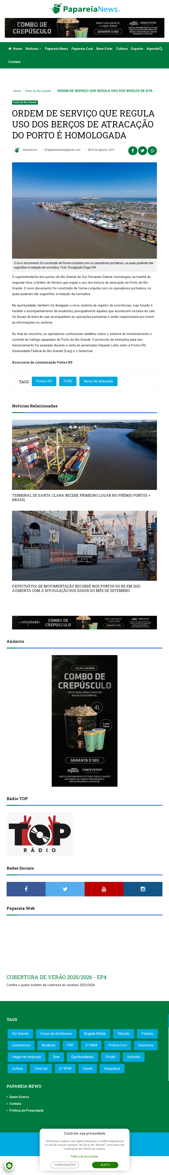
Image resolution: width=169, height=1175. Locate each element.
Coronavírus (21, 1045)
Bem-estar (104, 49)
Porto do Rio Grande (38, 91)
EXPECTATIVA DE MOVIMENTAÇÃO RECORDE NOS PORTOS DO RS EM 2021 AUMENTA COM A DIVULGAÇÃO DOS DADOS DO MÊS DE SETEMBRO (76, 588)
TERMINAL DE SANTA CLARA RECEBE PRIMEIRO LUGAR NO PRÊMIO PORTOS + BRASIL (81, 497)
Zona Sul (41, 1068)
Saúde (88, 1068)
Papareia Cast (82, 49)
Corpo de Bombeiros (56, 1034)
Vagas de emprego (26, 1057)
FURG (68, 381)
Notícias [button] (33, 49)
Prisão (110, 1057)
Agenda (153, 49)
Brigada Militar (95, 1034)
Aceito (105, 1164)
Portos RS (44, 381)
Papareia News (56, 49)
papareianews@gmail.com (62, 149)
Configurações (64, 1164)
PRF (70, 1045)
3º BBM (91, 1045)
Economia (145, 1045)
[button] (161, 48)
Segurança (112, 1068)
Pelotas (147, 1034)
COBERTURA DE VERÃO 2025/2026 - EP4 (57, 977)
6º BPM (65, 1068)
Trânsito (123, 1034)
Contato (14, 62)
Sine (56, 1057)
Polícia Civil (118, 1045)
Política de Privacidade (26, 1110)
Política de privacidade (84, 1156)
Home (15, 49)
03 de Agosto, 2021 (101, 149)
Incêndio (133, 1057)
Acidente (48, 1045)
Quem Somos (19, 1097)
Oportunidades (82, 1057)
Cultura (122, 49)
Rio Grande (20, 1034)
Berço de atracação (98, 381)
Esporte (137, 49)
